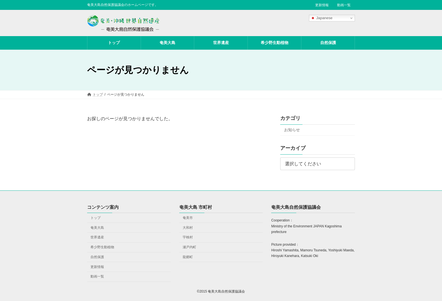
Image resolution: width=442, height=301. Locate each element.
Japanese (322, 18)
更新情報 (322, 5)
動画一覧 (344, 5)
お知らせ (292, 130)
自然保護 (97, 257)
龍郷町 (188, 257)
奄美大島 (97, 227)
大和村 (188, 227)
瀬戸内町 (189, 247)
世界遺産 (97, 237)
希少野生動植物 (102, 247)
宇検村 (188, 237)
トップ (95, 217)
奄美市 (188, 217)
